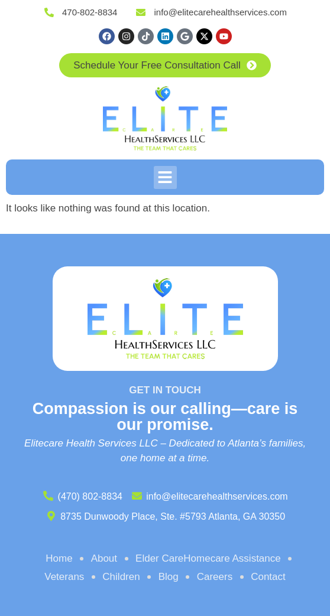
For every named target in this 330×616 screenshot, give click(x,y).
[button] (165, 177)
